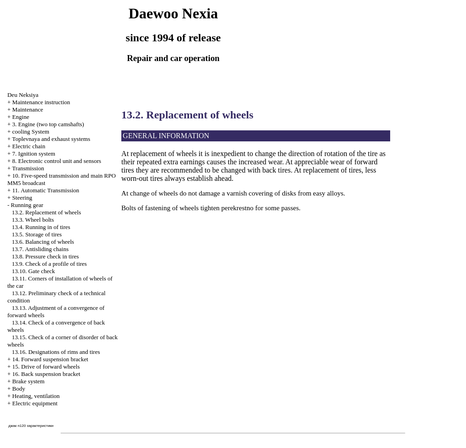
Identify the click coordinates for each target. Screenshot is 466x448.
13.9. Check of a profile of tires (49, 263)
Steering (22, 197)
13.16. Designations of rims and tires (56, 351)
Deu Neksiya (23, 94)
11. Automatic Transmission (46, 190)
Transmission (28, 168)
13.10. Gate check (33, 271)
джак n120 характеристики (30, 426)
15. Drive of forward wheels (46, 366)
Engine (20, 116)
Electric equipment (35, 403)
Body (18, 388)
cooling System (31, 131)
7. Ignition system (34, 153)
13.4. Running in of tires (41, 227)
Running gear (27, 205)
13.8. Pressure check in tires (45, 256)
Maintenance (27, 109)
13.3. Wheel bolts (33, 219)
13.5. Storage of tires (37, 234)
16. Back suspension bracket (46, 373)
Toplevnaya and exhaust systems (51, 138)
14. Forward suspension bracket (50, 359)
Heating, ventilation (36, 395)
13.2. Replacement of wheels (46, 212)
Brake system (28, 381)
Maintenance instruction (41, 102)
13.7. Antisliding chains (40, 249)
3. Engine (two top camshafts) (48, 124)
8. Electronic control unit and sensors (57, 160)
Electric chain (28, 146)
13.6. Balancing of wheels (43, 241)
